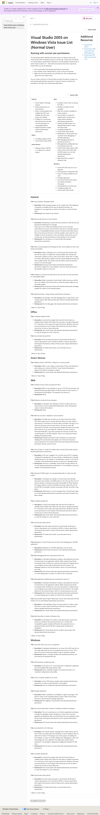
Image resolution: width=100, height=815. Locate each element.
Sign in (96, 2)
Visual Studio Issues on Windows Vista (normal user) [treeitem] (14, 26)
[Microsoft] (3, 2)
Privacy (42, 814)
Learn (31, 18)
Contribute (34, 814)
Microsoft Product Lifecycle (56, 9)
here (45, 64)
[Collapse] (24, 17)
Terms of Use (70, 814)
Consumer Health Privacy (55, 814)
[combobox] (13, 20)
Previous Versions (17, 814)
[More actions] (95, 18)
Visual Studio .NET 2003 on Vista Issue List (90, 57)
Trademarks (80, 814)
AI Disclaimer (5, 814)
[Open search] (91, 2)
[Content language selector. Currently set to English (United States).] (10, 809)
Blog (26, 814)
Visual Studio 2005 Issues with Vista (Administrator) (90, 51)
